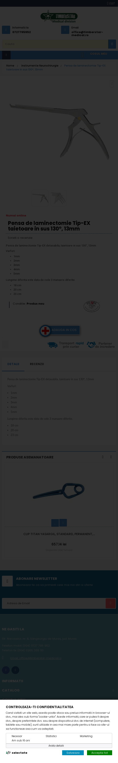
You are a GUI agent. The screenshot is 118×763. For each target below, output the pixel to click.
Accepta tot (99, 753)
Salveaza (72, 753)
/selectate (16, 753)
